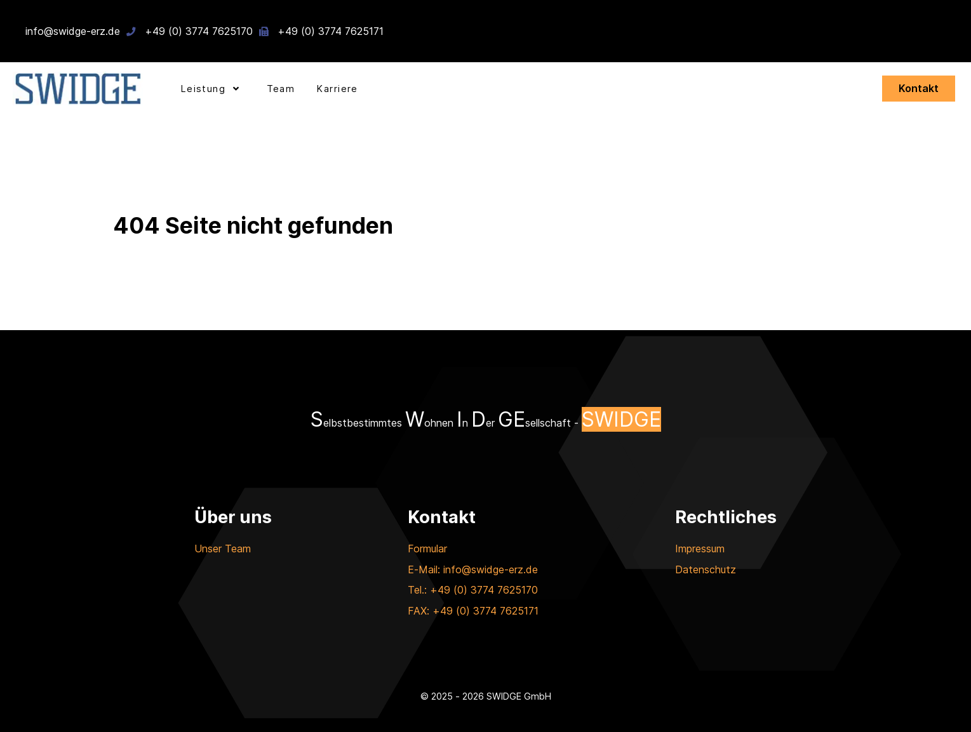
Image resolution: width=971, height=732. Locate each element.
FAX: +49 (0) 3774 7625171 (473, 610)
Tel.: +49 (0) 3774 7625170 (473, 589)
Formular (427, 548)
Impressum (700, 548)
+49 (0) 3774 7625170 (199, 31)
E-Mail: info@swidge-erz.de (473, 569)
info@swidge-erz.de (72, 31)
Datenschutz (705, 569)
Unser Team (222, 548)
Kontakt (919, 88)
